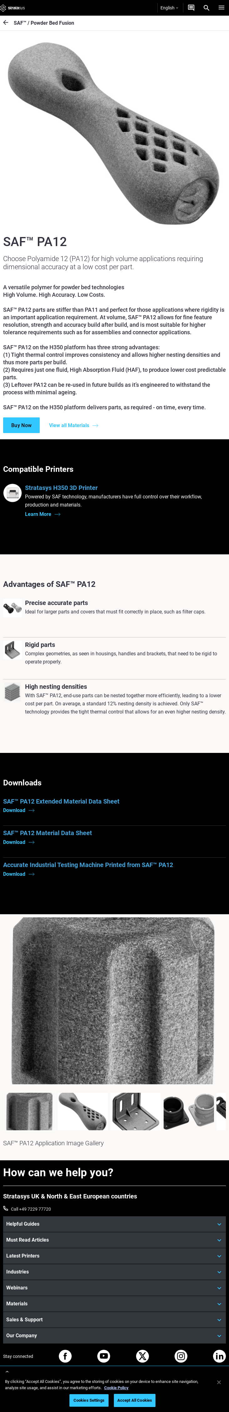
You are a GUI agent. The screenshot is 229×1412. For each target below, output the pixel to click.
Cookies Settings (89, 1400)
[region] (114, 1392)
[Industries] (114, 1272)
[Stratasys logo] (12, 8)
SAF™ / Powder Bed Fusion (44, 23)
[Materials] (114, 1304)
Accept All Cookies (134, 1400)
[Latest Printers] (114, 1256)
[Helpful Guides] (114, 1224)
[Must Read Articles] (114, 1240)
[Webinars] (114, 1288)
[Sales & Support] (114, 1320)
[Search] (206, 8)
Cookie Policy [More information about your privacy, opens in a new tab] (116, 1387)
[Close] (219, 1382)
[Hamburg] (221, 8)
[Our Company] (114, 1336)
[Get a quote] (191, 8)
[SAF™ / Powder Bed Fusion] (8, 23)
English (169, 7)
